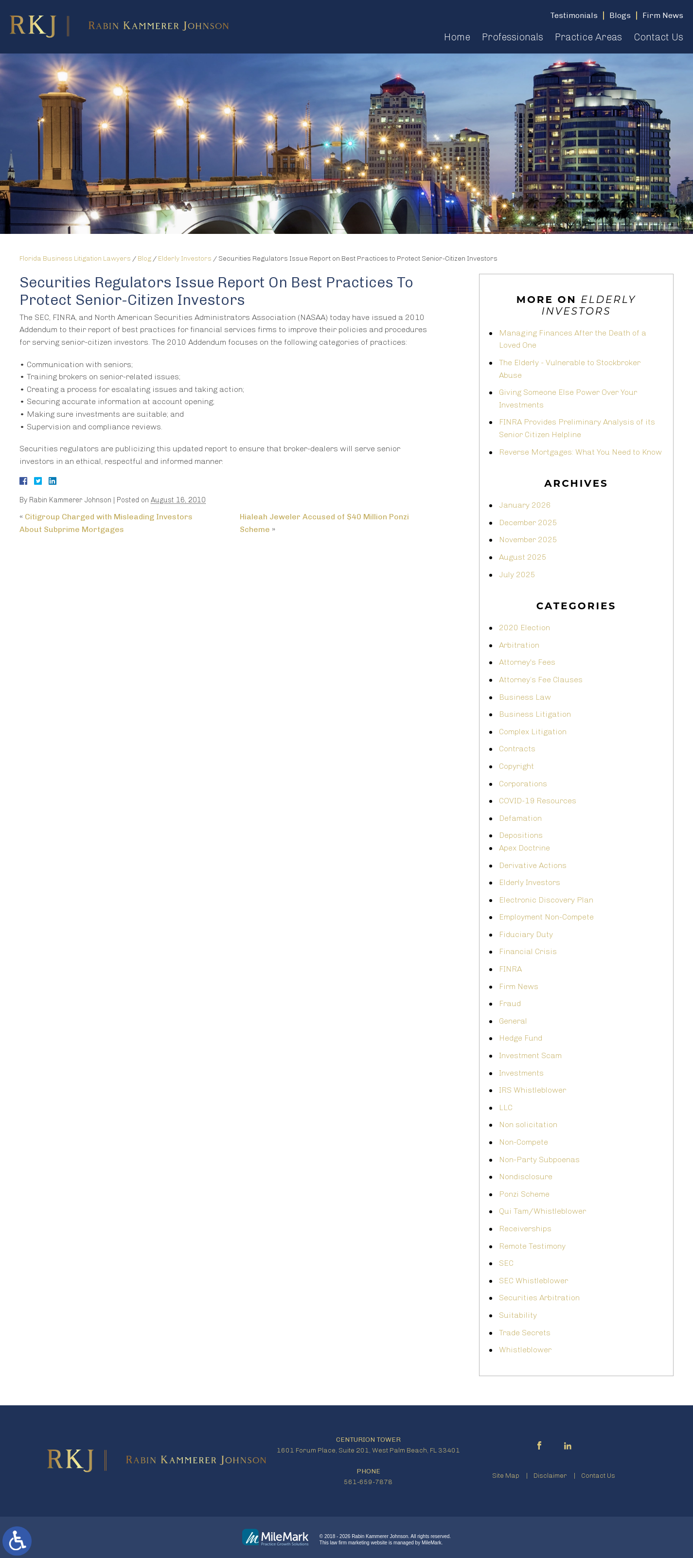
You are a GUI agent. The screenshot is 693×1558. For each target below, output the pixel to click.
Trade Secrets (525, 1332)
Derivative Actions (533, 865)
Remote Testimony (532, 1246)
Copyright (516, 766)
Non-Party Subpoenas (539, 1159)
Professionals (512, 37)
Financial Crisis (528, 951)
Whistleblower (525, 1349)
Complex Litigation (533, 731)
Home (457, 37)
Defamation (520, 818)
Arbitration (519, 645)
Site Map (505, 1475)
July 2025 (517, 574)
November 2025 (528, 539)
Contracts (517, 748)
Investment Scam (530, 1055)
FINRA (510, 969)
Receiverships (525, 1228)
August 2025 (523, 557)
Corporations (523, 783)
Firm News (518, 986)
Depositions (521, 835)
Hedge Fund (520, 1038)
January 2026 (525, 505)
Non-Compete (523, 1142)
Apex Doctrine (524, 847)
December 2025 (528, 522)
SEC (506, 1263)
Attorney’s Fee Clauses (541, 679)
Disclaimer (550, 1475)
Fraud (510, 1003)
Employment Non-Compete (546, 916)
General (513, 1021)
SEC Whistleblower (533, 1280)
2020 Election (524, 627)
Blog (144, 258)
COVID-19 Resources (537, 800)
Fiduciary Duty (526, 934)
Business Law (525, 697)
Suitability (518, 1315)
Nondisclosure (525, 1176)
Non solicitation (528, 1124)
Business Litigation (535, 714)
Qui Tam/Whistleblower (542, 1211)
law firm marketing (350, 1542)
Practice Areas (588, 37)
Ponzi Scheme (524, 1194)
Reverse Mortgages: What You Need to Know (580, 452)
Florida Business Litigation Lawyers (75, 258)
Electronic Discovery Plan (546, 899)
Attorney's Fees (527, 662)
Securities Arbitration (539, 1297)
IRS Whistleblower (532, 1090)
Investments (521, 1073)
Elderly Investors (185, 258)
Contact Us (658, 37)
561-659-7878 (368, 1482)
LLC (506, 1107)
